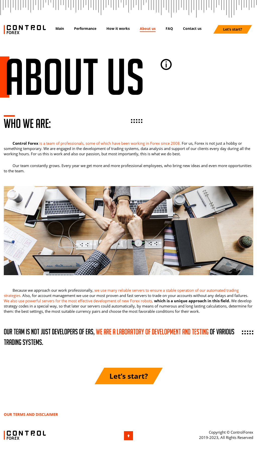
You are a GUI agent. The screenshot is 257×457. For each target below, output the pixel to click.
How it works (118, 28)
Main (59, 28)
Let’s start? (232, 29)
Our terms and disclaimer (31, 414)
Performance (85, 28)
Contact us (192, 28)
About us (148, 28)
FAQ (169, 28)
